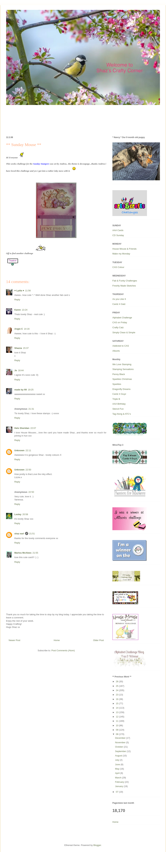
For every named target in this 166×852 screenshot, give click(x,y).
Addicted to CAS (120, 346)
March (118, 777)
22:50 (28, 469)
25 (117, 686)
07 (117, 792)
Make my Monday (121, 253)
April (117, 773)
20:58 (25, 514)
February (120, 782)
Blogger (97, 845)
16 (117, 699)
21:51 (32, 533)
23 (117, 694)
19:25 (31, 389)
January (119, 786)
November (120, 742)
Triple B (116, 399)
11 (117, 721)
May (117, 768)
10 (117, 725)
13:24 (24, 309)
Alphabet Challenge (122, 317)
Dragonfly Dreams (121, 389)
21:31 (31, 409)
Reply (17, 299)
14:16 (27, 329)
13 (117, 712)
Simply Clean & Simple (123, 332)
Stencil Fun (118, 409)
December (120, 738)
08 (117, 734)
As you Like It (119, 299)
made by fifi (20, 389)
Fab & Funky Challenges (124, 280)
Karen (17, 309)
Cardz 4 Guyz (119, 394)
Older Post (98, 640)
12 (117, 716)
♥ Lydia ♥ (19, 290)
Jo (15, 370)
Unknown (19, 450)
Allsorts (116, 351)
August (119, 755)
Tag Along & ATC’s (121, 414)
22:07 (33, 428)
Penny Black (118, 374)
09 (117, 730)
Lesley (17, 514)
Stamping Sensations (123, 369)
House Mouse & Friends (124, 249)
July (117, 760)
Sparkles (116, 384)
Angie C (18, 329)
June (118, 764)
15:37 (26, 348)
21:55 (35, 552)
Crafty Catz (118, 327)
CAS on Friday (119, 322)
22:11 (28, 450)
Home (57, 640)
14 (117, 708)
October (119, 746)
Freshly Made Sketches (124, 285)
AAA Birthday (119, 404)
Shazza (18, 348)
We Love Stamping (121, 364)
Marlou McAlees (22, 552)
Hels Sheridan (21, 428)
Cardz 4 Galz (119, 304)
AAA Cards (117, 230)
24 (117, 690)
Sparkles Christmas (122, 379)
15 (117, 703)
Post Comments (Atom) (63, 650)
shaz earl (19, 533)
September (121, 751)
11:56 (28, 290)
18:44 (21, 370)
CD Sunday (118, 235)
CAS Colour (118, 267)
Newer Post (14, 640)
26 (117, 681)
